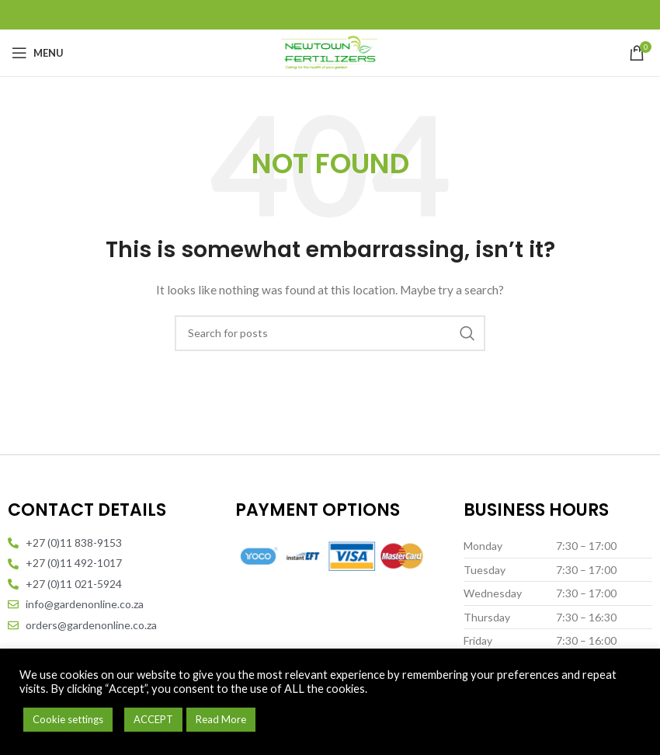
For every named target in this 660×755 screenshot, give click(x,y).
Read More (221, 719)
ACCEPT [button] (153, 719)
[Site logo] (330, 51)
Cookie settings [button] (68, 719)
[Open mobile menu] (37, 52)
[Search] (330, 333)
